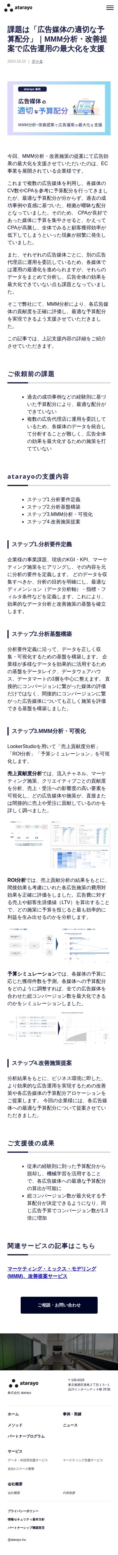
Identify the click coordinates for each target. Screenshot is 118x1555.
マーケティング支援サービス (83, 1460)
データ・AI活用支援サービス (28, 1460)
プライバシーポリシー (23, 1511)
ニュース (70, 1425)
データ (37, 61)
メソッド (15, 1425)
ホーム (13, 1414)
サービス (15, 1451)
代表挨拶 (69, 1493)
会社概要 (15, 1484)
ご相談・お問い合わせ (59, 1305)
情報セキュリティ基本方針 (26, 1519)
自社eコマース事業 (21, 1469)
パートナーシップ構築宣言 (26, 1527)
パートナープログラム (26, 1436)
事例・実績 (72, 1414)
